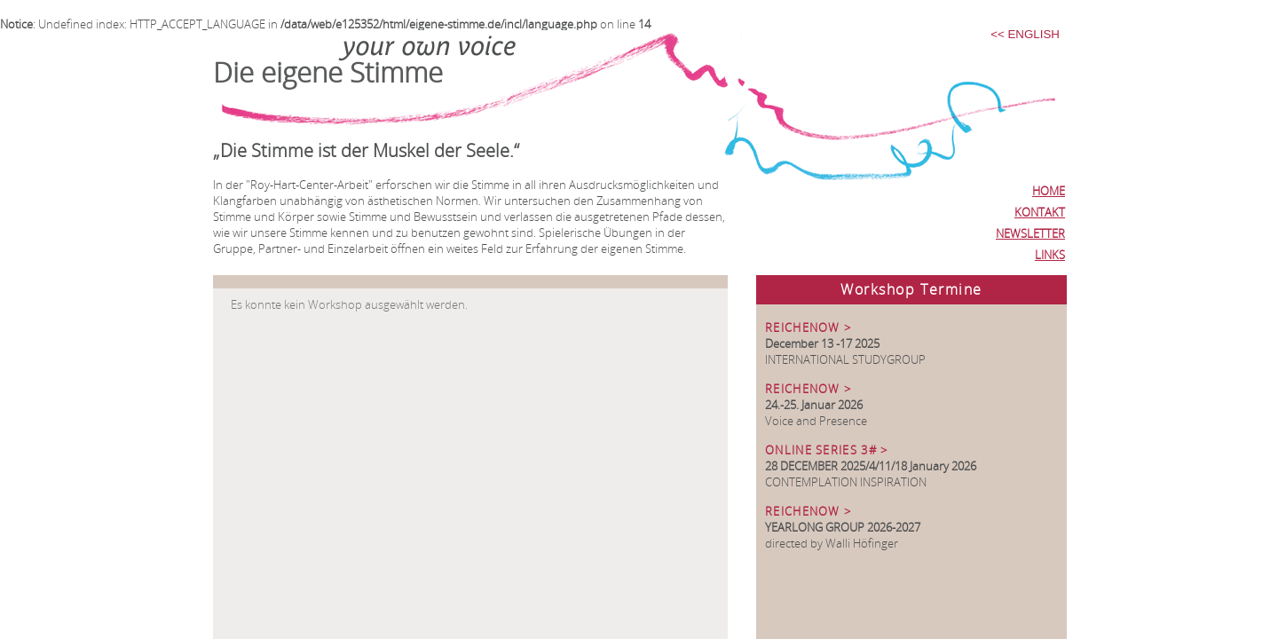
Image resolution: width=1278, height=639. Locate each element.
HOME (1048, 191)
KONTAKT (1039, 212)
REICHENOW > (808, 327)
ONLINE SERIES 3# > (826, 450)
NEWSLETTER (1030, 233)
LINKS (1050, 255)
